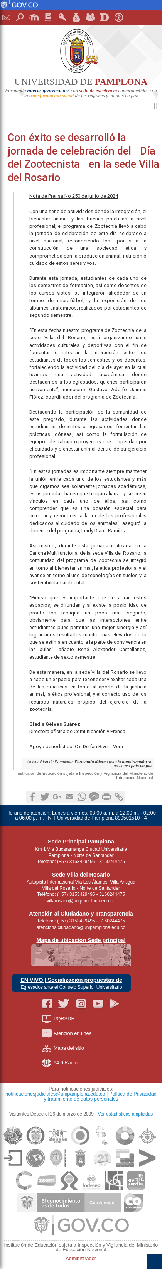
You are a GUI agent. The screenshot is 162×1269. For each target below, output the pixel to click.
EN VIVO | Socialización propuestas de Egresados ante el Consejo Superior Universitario (71, 983)
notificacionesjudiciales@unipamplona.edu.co (55, 1094)
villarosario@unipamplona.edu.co (81, 901)
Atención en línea (67, 1033)
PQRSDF (58, 1019)
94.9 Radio (60, 1063)
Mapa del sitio (63, 1048)
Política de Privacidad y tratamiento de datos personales (100, 1096)
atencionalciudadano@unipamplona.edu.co (81, 927)
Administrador (82, 1258)
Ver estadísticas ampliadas (125, 1114)
